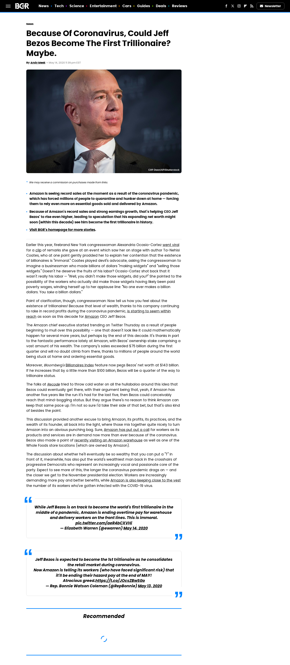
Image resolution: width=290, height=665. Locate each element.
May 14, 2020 (135, 528)
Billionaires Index (80, 365)
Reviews (179, 6)
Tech (59, 6)
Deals (161, 6)
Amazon (92, 317)
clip (38, 250)
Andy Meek (37, 62)
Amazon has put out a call (126, 430)
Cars (126, 6)
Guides (143, 6)
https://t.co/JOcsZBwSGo (120, 581)
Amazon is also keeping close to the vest (145, 481)
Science (76, 6)
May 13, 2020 (150, 586)
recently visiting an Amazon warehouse (108, 440)
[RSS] (251, 6)
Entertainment (103, 6)
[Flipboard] (245, 6)
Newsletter (270, 6)
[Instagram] (239, 6)
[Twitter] (232, 6)
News (44, 6)
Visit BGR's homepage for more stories (62, 230)
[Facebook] (226, 6)
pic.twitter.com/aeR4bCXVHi (103, 523)
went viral (171, 245)
